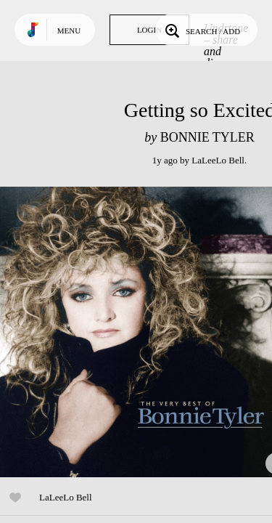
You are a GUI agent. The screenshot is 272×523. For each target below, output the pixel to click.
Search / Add (201, 29)
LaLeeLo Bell (217, 160)
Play (145, 332)
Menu (69, 30)
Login (149, 29)
